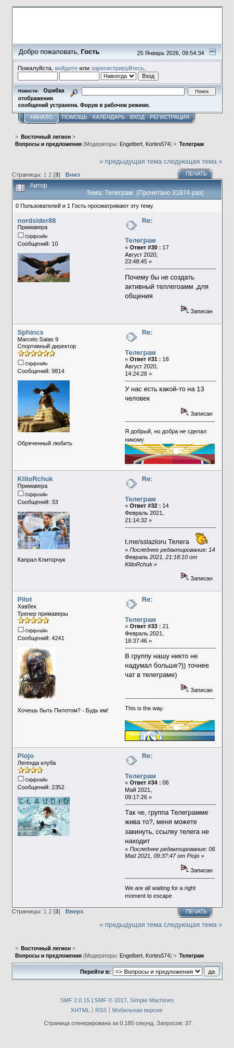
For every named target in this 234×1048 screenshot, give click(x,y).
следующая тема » (193, 161)
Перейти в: (95, 972)
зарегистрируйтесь (118, 67)
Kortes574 (158, 144)
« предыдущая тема (130, 161)
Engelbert (131, 144)
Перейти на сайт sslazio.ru (157, 39)
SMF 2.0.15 (75, 1000)
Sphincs (31, 332)
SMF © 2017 (111, 1000)
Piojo (26, 756)
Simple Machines (152, 1000)
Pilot (25, 599)
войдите (66, 67)
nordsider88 (37, 220)
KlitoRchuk (35, 479)
